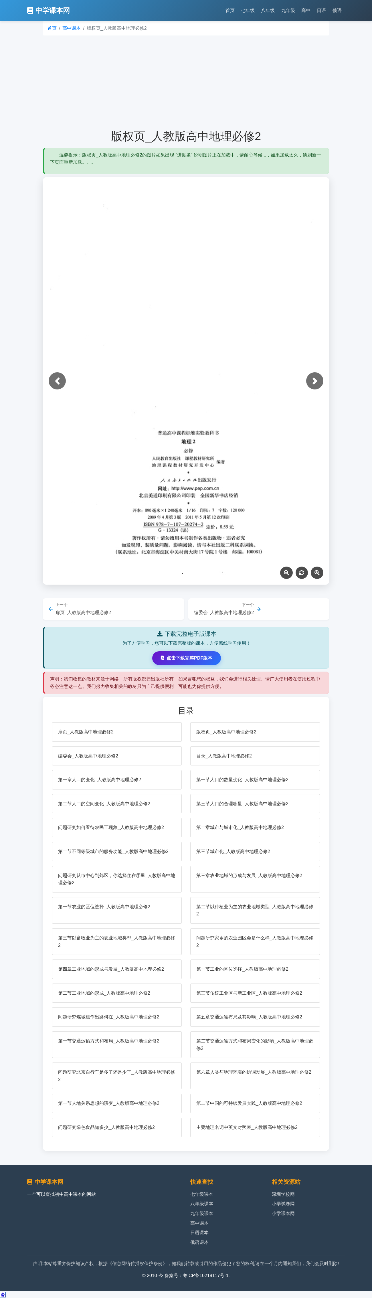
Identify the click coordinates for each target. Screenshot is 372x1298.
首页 (230, 10)
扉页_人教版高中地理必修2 (86, 731)
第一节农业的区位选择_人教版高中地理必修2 (104, 906)
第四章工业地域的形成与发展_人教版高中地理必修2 (111, 969)
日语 (321, 10)
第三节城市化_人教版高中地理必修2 (233, 851)
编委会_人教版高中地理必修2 (88, 755)
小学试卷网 (283, 1203)
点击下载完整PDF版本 (186, 658)
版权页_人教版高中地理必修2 (226, 731)
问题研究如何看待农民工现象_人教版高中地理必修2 (111, 827)
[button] (57, 380)
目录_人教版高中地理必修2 (224, 755)
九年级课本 (201, 1213)
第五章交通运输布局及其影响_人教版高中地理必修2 (249, 1016)
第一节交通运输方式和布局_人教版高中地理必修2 (108, 1040)
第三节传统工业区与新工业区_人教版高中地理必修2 (249, 993)
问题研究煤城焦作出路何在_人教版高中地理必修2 (108, 1016)
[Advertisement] (186, 82)
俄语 (337, 10)
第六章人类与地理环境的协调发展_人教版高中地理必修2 (253, 1072)
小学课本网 (283, 1213)
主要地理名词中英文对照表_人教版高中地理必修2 (247, 1127)
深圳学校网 (283, 1194)
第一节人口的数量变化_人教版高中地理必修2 (242, 779)
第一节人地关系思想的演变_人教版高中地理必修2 (108, 1103)
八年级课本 (201, 1203)
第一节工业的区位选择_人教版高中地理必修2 (242, 969)
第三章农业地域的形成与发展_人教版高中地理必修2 (249, 875)
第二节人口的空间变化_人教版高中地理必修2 (104, 803)
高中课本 (71, 28)
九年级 (288, 10)
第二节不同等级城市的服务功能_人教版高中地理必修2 (113, 851)
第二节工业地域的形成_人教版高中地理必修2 (104, 993)
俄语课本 (199, 1242)
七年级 (248, 10)
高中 (305, 10)
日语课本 (199, 1232)
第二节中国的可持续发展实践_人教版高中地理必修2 (249, 1103)
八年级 (268, 10)
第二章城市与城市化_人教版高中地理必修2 (240, 827)
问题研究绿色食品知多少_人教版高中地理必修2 (106, 1127)
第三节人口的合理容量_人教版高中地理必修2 (242, 803)
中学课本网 (48, 10)
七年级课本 (201, 1194)
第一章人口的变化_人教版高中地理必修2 (99, 779)
